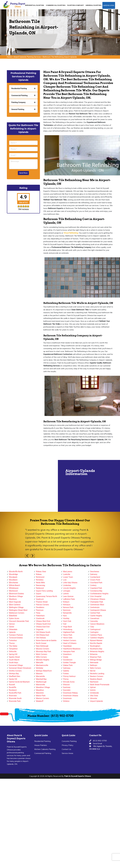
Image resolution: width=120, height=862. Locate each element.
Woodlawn (13, 580)
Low (65, 580)
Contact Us (66, 749)
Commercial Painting (55, 5)
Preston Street (42, 602)
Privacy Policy (67, 745)
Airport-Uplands (96, 701)
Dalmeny (93, 574)
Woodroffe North (16, 571)
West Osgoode (15, 602)
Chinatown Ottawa (97, 599)
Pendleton (40, 607)
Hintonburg (67, 629)
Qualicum (40, 599)
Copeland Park (96, 588)
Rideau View (41, 571)
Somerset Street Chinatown (20, 668)
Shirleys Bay (14, 673)
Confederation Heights (99, 594)
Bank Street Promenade (99, 684)
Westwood (13, 591)
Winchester (13, 582)
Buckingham (95, 646)
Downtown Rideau (70, 693)
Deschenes (94, 571)
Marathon (40, 690)
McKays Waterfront (44, 671)
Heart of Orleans (70, 643)
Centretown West (97, 605)
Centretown (95, 607)
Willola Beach (14, 585)
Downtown (67, 698)
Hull (64, 624)
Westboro (13, 599)
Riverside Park (15, 701)
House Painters (40, 745)
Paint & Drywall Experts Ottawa (77, 776)
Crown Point (95, 580)
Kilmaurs (66, 605)
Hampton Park (69, 651)
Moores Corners (42, 649)
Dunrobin (66, 690)
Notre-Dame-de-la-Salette (46, 640)
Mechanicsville (42, 665)
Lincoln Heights (69, 588)
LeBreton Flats (69, 599)
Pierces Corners (42, 605)
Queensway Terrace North (46, 596)
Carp (92, 627)
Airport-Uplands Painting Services (27, 57)
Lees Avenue (68, 596)
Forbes (66, 673)
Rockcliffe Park (15, 693)
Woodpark (13, 577)
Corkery (93, 585)
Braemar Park (95, 657)
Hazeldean (67, 646)
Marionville (40, 684)
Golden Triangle (69, 662)
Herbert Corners (69, 640)
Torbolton (13, 640)
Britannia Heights (97, 651)
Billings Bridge (96, 660)
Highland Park (69, 632)
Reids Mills (40, 582)
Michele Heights (42, 660)
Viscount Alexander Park (19, 621)
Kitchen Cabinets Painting (44, 749)
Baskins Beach (96, 679)
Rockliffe (12, 687)
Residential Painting (34, 5)
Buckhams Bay (96, 649)
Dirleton (66, 701)
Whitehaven (14, 588)
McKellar (39, 668)
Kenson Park (68, 607)
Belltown (93, 665)
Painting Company (75, 5)
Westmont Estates (16, 594)
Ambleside (94, 693)
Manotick (40, 693)
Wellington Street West (18, 610)
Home (9, 57)
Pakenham (40, 616)
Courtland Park (96, 582)
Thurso (12, 643)
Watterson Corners (16, 613)
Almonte (93, 698)
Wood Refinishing (71, 233)
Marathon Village (43, 687)
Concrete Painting (69, 741)
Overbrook (40, 618)
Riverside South (15, 698)
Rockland (13, 690)
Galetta (66, 671)
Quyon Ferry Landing (44, 591)
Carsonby (94, 621)
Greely (65, 657)
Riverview (13, 696)
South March (14, 660)
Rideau (39, 574)
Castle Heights (96, 616)
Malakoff (39, 701)
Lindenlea (67, 585)
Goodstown (68, 660)
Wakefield (13, 616)
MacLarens (67, 571)
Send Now (23, 173)
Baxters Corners (96, 676)
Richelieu (39, 580)
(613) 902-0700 (108, 5)
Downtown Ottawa (70, 696)
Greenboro (67, 654)
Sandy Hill (13, 679)
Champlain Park (96, 602)
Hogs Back (67, 627)
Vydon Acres (14, 618)
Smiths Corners (15, 671)
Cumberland (95, 577)
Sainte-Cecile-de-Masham (19, 682)
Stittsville (12, 651)
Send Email (97, 743)
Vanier (11, 627)
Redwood (40, 588)
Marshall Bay (41, 679)
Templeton (13, 649)
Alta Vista (94, 696)
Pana (38, 613)
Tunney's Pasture (16, 635)
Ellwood (66, 684)
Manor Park (40, 696)
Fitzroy (66, 679)
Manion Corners (42, 698)
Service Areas (67, 753)
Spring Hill (13, 654)
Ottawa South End (43, 624)
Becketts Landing (97, 673)
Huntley (66, 618)
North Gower (41, 643)
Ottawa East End (42, 627)
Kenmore (66, 610)
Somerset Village (16, 665)
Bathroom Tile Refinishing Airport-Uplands (60, 57)
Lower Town (68, 577)
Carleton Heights (97, 638)
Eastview (66, 687)
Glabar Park (68, 665)
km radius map (28, 486)
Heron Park (67, 635)
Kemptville (67, 613)
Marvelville (40, 676)
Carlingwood (95, 629)
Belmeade (94, 662)
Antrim (93, 690)
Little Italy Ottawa (70, 582)
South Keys (13, 662)
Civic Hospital (95, 596)
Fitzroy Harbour (69, 676)
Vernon (12, 624)
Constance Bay (96, 591)
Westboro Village (16, 596)
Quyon (38, 594)
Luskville (66, 574)
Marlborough (41, 682)
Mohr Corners (41, 654)
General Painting (93, 5)
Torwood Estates (16, 638)
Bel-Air (93, 671)
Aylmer (93, 687)
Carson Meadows (97, 624)
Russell (12, 684)
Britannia (93, 654)
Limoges (66, 591)
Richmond (40, 577)
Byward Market (96, 640)
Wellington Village (16, 607)
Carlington (94, 632)
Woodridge (13, 574)
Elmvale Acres (69, 682)
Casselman (94, 618)
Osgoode (39, 629)
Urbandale (13, 629)
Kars (65, 616)
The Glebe (13, 646)
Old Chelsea (41, 638)
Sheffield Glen (14, 676)
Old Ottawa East (42, 635)
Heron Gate (67, 638)
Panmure (39, 610)
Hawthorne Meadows (72, 649)
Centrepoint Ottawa (98, 610)
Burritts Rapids (96, 643)
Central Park (95, 613)
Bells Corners (95, 668)
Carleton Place (96, 635)
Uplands (12, 632)
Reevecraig (40, 585)
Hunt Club (67, 621)
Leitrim (66, 594)
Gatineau (66, 668)
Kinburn (66, 602)
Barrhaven (94, 682)
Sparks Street (14, 657)
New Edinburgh (42, 646)
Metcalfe (39, 662)
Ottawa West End (43, 621)
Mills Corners (41, 657)
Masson (39, 673)
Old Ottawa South (43, 632)
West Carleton (14, 605)
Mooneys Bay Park (43, 651)
